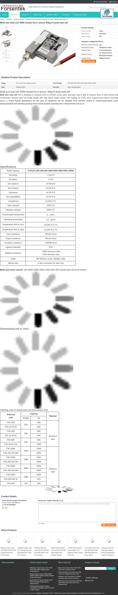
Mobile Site (89, 580)
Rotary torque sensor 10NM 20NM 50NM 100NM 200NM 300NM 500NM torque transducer (42, 575)
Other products (19, 19)
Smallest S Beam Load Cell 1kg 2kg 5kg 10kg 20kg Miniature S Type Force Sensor (24, 551)
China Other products (29, 593)
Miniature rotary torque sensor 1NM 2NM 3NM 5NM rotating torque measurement (41, 569)
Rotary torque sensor (39, 562)
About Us (25, 15)
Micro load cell (64, 562)
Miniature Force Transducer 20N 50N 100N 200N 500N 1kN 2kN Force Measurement (70, 582)
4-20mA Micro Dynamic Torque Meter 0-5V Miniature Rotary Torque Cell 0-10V (75, 551)
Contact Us (66, 15)
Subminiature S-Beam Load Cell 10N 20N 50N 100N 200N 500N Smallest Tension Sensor (58, 552)
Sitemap (95, 578)
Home (4, 15)
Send (111, 568)
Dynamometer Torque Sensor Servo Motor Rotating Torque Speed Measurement (41, 581)
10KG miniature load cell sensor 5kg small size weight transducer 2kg (69, 573)
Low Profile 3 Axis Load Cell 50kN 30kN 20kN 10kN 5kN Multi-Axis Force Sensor (91, 551)
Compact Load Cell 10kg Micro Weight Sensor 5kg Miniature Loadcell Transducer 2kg (108, 552)
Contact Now (90, 61)
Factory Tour (37, 15)
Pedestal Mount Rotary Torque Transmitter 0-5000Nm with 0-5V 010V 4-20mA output (42, 588)
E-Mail (88, 578)
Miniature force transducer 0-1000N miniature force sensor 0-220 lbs (69, 577)
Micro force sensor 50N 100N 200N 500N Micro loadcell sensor (69, 568)
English (114, 2)
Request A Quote (80, 15)
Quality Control (52, 15)
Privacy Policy (16, 593)
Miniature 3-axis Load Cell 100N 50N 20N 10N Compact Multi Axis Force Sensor (8, 551)
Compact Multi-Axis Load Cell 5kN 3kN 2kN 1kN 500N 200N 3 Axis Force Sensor (41, 551)
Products (14, 15)
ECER (102, 593)
